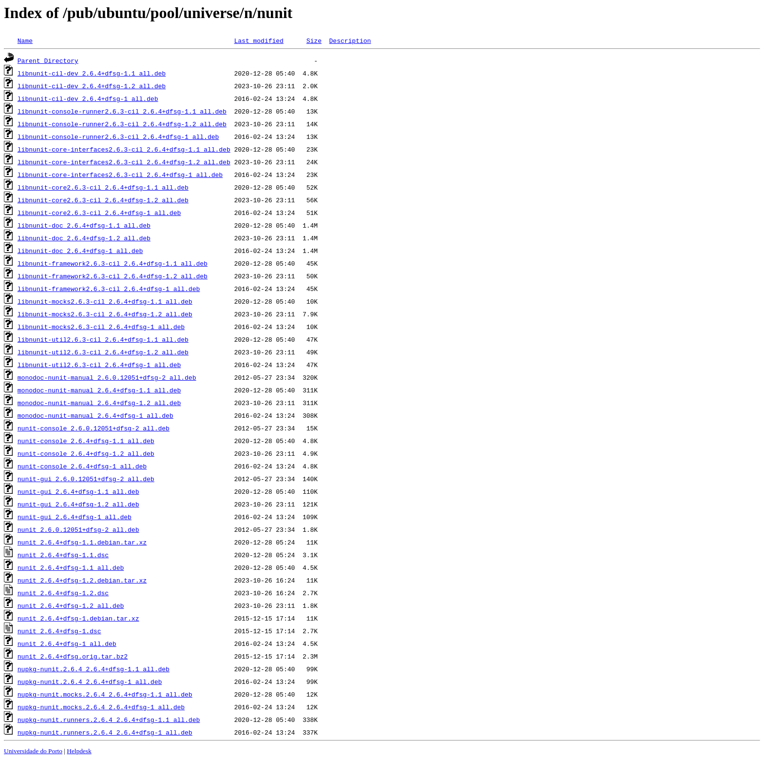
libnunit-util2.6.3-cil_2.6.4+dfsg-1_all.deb (99, 364)
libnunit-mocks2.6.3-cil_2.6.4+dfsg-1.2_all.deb (105, 314)
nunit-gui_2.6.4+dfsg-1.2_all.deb (78, 504)
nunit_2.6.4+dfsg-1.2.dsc (63, 592)
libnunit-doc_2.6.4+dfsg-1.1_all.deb (84, 225)
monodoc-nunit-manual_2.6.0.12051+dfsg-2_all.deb (107, 377)
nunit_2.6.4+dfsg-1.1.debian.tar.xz (82, 542)
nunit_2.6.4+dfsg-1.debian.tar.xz (78, 618)
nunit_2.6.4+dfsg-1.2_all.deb (71, 605)
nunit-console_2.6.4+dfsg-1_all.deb (82, 466)
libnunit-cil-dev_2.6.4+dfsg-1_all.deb (88, 98)
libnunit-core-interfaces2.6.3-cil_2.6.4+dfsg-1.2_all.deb (124, 161)
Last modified (258, 40)
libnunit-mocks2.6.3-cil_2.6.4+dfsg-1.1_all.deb (105, 301)
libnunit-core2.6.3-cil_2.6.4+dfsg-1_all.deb (99, 212)
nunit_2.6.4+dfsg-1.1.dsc (63, 554)
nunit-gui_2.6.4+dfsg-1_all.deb (75, 516)
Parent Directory (48, 60)
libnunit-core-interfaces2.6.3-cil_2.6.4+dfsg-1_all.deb (120, 174)
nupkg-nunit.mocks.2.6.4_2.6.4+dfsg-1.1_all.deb (105, 694)
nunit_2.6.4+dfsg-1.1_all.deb (71, 567)
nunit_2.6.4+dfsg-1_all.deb (67, 643)
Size (314, 40)
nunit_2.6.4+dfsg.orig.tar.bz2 (73, 656)
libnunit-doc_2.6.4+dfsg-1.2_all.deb (84, 238)
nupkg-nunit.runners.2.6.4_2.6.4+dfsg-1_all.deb (105, 732)
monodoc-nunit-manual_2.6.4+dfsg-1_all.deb (95, 415)
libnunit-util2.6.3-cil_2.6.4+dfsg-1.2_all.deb (103, 352)
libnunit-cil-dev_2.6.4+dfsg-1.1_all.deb (92, 73)
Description (350, 40)
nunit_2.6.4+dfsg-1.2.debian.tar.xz (82, 580)
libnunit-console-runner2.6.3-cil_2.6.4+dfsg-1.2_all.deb (122, 123)
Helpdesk (79, 751)
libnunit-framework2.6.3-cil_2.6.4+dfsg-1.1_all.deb (113, 263)
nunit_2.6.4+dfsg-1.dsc (59, 630)
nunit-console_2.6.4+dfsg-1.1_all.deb (86, 440)
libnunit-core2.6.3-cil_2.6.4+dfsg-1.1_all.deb (103, 187)
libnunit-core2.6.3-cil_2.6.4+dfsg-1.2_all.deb (103, 199)
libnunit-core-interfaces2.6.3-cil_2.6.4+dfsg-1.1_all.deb (124, 149)
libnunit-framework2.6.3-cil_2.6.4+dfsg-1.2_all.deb (113, 276)
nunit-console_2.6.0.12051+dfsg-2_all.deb (94, 428)
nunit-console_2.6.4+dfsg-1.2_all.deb (86, 453)
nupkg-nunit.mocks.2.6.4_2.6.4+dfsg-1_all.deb (101, 706)
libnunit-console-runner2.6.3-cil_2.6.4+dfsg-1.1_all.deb (122, 111)
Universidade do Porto (33, 751)
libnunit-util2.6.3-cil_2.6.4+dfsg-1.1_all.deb (103, 339)
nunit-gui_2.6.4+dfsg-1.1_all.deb (78, 491)
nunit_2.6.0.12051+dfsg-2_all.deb (78, 529)
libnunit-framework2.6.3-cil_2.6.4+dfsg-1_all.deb (109, 288)
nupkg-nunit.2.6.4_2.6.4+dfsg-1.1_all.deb (94, 668)
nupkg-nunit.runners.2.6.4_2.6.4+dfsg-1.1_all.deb (109, 719)
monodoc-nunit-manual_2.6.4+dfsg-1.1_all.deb (99, 390)
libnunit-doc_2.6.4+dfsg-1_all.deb (80, 250)
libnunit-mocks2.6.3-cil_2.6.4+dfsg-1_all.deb (101, 326)
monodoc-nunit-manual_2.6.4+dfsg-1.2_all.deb (99, 402)
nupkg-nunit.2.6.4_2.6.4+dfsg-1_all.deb (90, 681)
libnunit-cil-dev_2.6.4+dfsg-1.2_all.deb (92, 85)
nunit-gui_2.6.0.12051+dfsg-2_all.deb (86, 478)
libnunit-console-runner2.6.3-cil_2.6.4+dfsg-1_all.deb (118, 136)
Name (25, 40)
